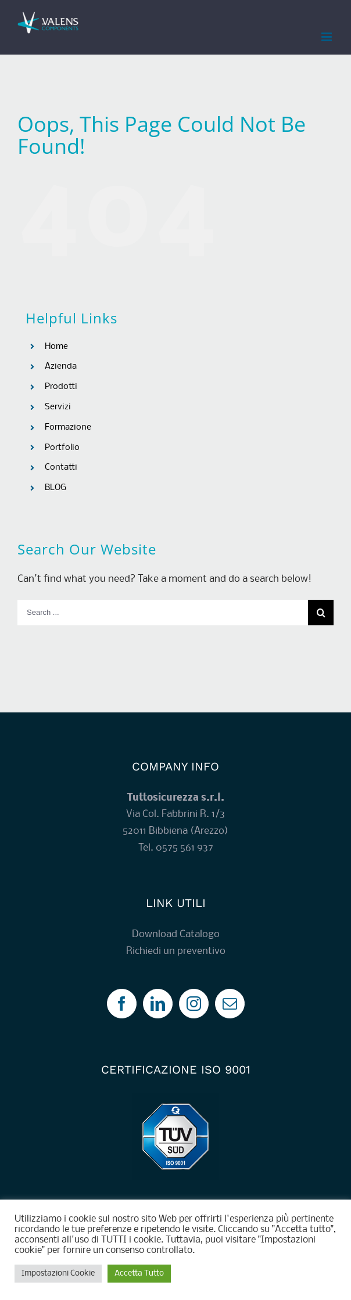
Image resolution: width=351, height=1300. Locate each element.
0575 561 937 (184, 848)
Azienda (61, 366)
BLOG (55, 487)
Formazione (68, 427)
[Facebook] (122, 1003)
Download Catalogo (176, 934)
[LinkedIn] (158, 1003)
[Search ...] (162, 612)
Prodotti (61, 386)
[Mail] (230, 1003)
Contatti (61, 467)
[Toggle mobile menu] (327, 37)
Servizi (58, 407)
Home (56, 346)
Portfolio (62, 447)
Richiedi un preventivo (175, 951)
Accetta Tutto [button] (139, 1273)
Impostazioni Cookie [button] (58, 1273)
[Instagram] (194, 1003)
